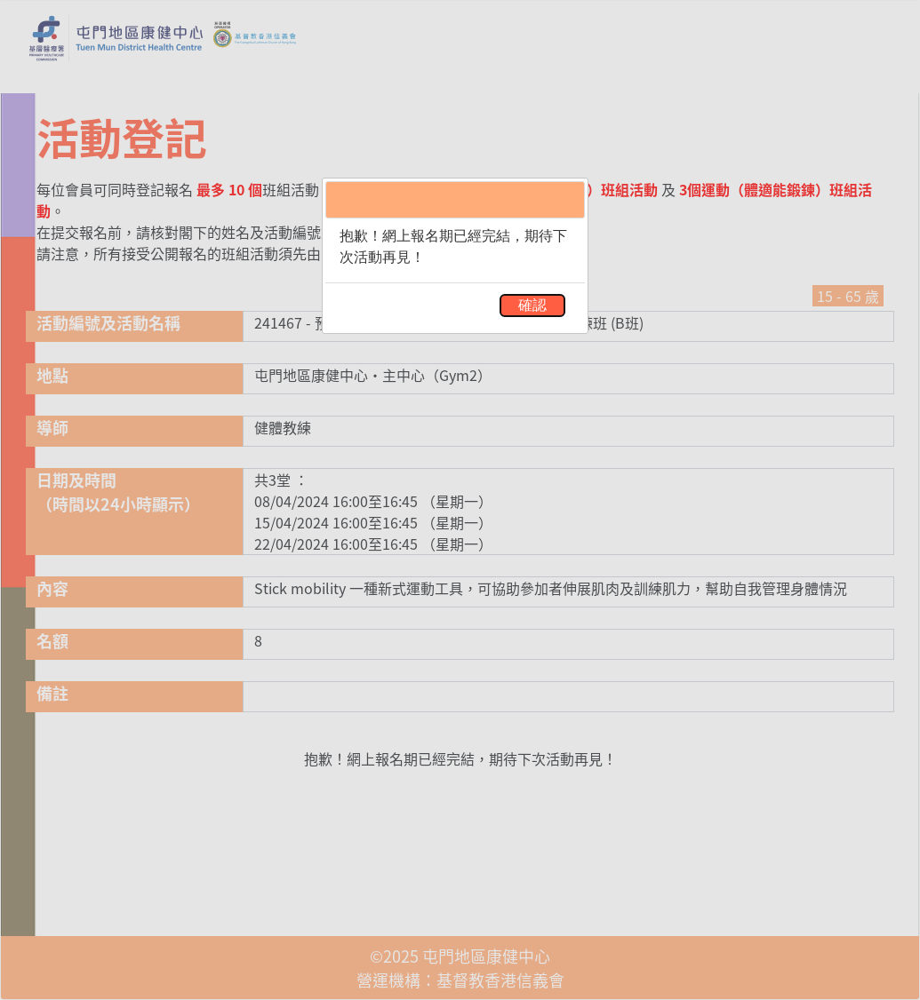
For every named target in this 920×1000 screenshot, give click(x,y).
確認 (532, 305)
